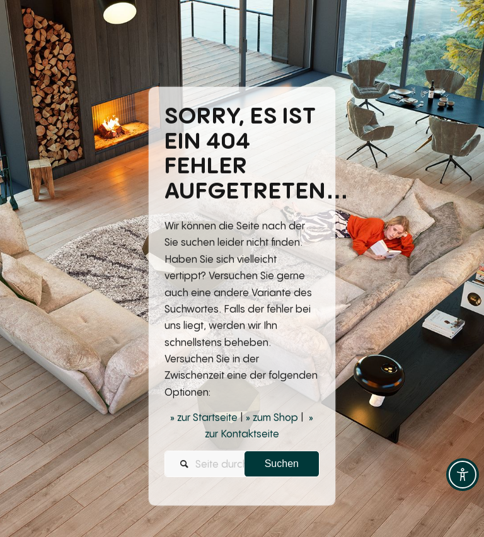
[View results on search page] (282, 465)
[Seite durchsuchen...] (242, 465)
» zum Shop (272, 418)
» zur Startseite (204, 418)
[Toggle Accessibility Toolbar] (462, 474)
